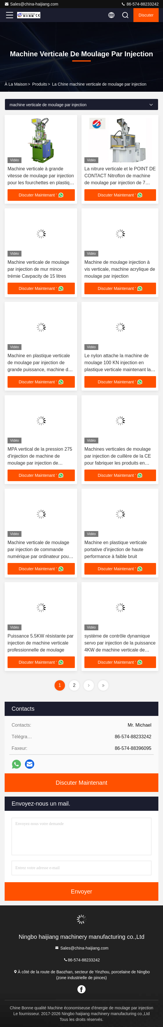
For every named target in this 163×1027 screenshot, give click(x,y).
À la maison (16, 84)
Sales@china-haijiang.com (31, 4)
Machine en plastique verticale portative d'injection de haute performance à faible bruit (115, 549)
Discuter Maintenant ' (41, 195)
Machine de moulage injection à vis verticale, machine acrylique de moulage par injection (119, 269)
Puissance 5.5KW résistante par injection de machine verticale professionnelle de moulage (41, 642)
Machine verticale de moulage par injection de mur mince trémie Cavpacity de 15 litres (38, 269)
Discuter (146, 15)
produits (39, 84)
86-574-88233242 (140, 4)
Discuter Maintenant (81, 782)
